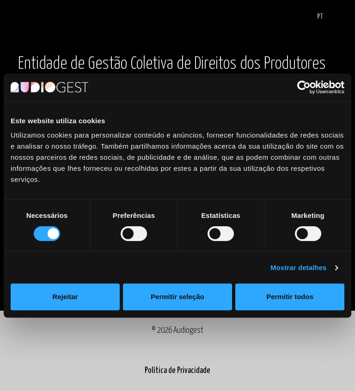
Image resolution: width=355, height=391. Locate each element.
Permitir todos (289, 297)
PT (320, 16)
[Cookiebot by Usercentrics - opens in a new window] (303, 87)
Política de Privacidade (177, 371)
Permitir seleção (177, 297)
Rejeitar (65, 297)
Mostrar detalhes (298, 267)
